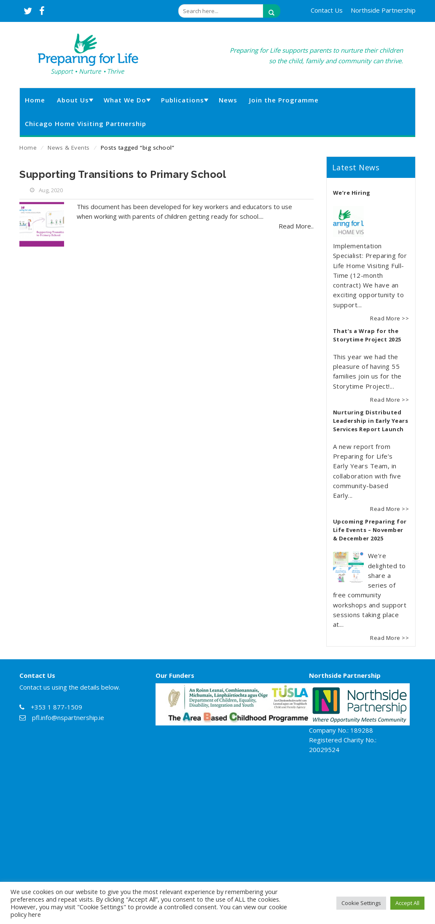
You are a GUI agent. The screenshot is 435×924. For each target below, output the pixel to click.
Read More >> (389, 318)
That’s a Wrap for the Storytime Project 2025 (367, 335)
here (34, 914)
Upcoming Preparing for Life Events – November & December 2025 (370, 530)
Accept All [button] (407, 903)
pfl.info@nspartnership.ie (68, 717)
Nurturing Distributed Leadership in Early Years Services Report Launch (370, 420)
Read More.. (296, 226)
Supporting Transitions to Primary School (122, 174)
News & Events (69, 147)
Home (28, 147)
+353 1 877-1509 (56, 707)
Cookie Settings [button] (361, 903)
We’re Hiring (352, 192)
